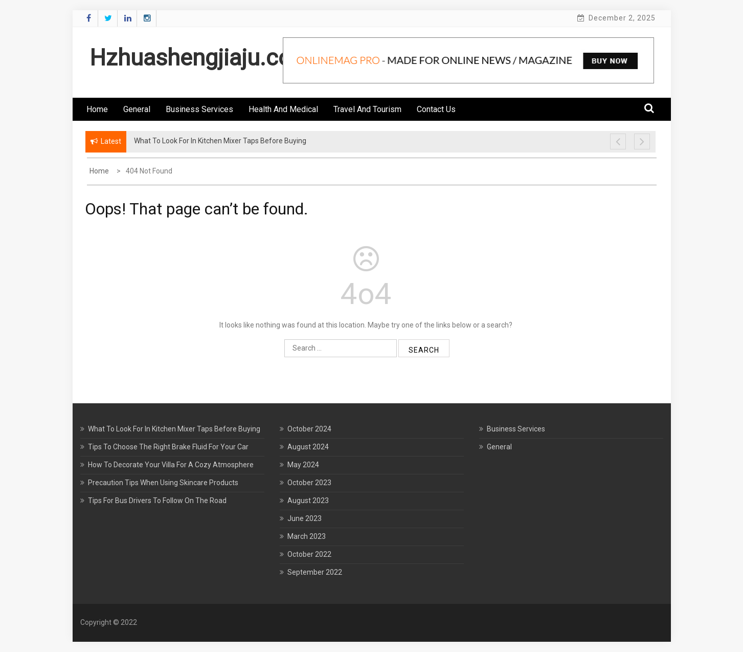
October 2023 (309, 483)
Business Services (199, 109)
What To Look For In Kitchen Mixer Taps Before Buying (174, 429)
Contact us (436, 109)
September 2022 (314, 572)
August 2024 (308, 447)
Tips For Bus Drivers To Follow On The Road (157, 500)
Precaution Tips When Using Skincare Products (163, 483)
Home (97, 109)
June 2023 (304, 518)
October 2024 (309, 429)
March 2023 (306, 536)
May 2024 (303, 465)
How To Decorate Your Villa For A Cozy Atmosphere (171, 465)
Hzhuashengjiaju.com (200, 57)
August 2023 (308, 500)
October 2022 (309, 554)
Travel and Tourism (367, 109)
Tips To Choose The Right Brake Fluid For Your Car (168, 447)
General (136, 109)
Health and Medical (283, 109)
